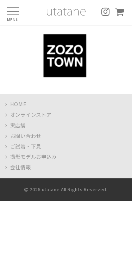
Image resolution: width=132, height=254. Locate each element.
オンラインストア (28, 114)
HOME (16, 104)
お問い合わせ (23, 135)
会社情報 (18, 167)
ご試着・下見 (23, 146)
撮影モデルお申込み (31, 156)
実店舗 (15, 125)
